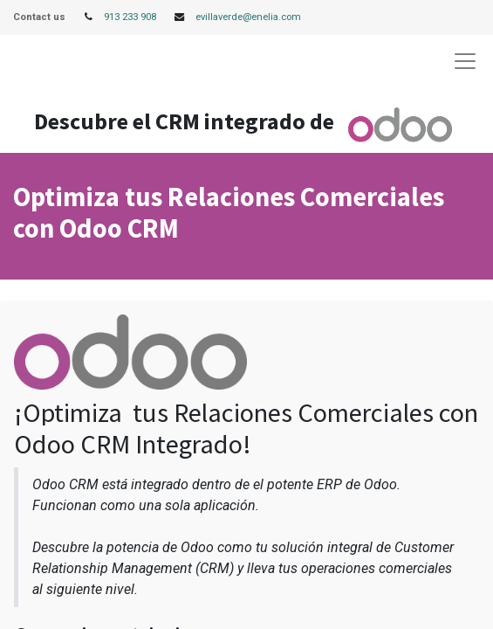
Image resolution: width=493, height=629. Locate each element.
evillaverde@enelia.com (248, 17)
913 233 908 (130, 17)
